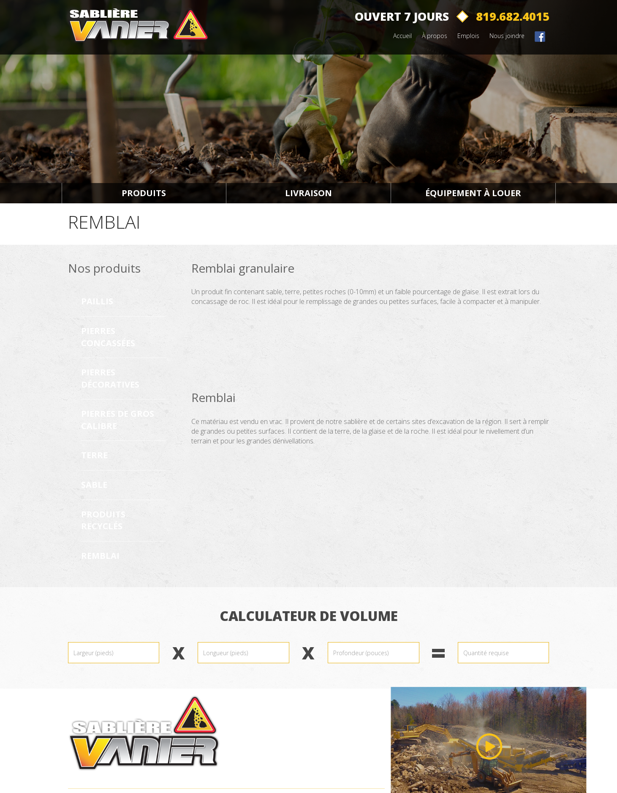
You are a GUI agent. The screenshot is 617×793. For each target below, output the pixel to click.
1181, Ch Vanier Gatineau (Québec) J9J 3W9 (281, 742)
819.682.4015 (512, 16)
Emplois (468, 36)
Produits (144, 193)
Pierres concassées (108, 337)
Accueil (402, 36)
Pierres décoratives (110, 378)
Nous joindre (507, 36)
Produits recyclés (103, 520)
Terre (94, 455)
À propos (434, 36)
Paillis (97, 301)
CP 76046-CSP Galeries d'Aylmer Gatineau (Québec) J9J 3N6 (290, 772)
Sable (94, 484)
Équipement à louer (473, 193)
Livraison (308, 193)
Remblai (100, 555)
